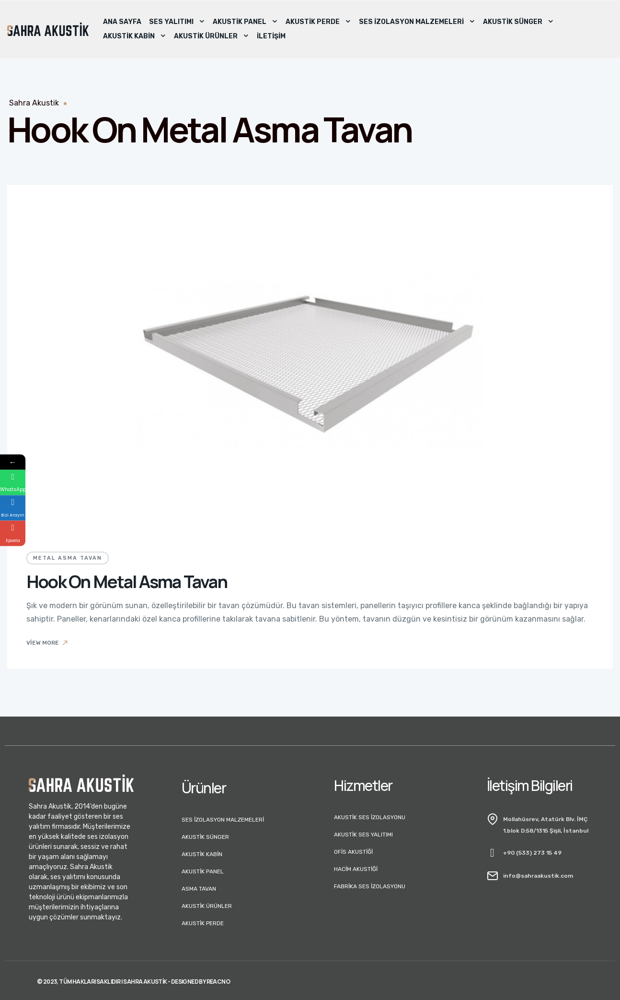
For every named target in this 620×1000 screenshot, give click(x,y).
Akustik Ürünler (211, 36)
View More (47, 642)
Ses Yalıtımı (177, 22)
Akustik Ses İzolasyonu (369, 817)
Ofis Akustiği (353, 851)
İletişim (271, 36)
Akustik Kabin (134, 36)
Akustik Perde (318, 22)
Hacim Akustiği (356, 869)
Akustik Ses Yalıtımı (363, 834)
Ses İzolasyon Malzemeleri (417, 22)
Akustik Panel (245, 22)
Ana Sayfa (122, 22)
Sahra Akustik (34, 102)
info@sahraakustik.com (538, 875)
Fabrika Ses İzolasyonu (369, 886)
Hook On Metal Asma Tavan (126, 581)
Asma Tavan (199, 888)
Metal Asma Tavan (67, 558)
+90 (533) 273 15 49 (532, 852)
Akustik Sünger (518, 22)
